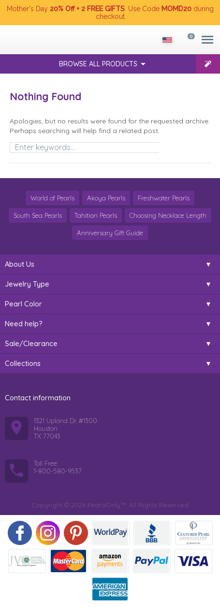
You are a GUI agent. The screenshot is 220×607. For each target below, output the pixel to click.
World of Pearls (52, 198)
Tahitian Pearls (95, 215)
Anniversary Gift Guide (110, 233)
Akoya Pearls (106, 198)
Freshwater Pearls (164, 198)
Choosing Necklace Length (168, 215)
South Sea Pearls (38, 215)
